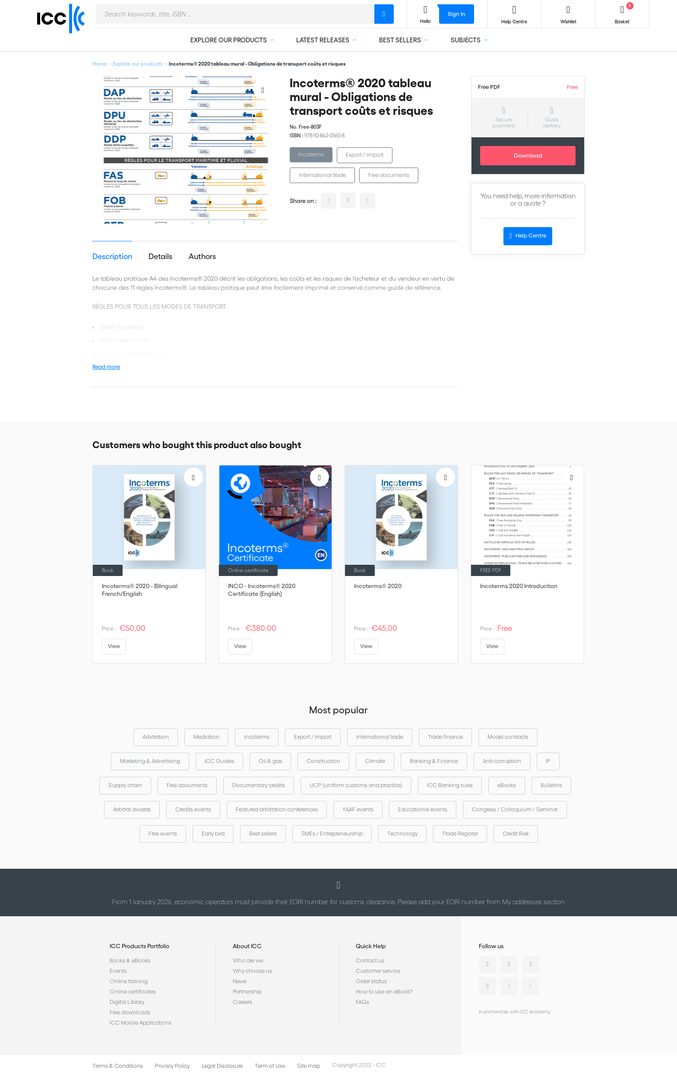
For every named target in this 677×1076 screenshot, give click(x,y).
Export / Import (364, 155)
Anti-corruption (502, 761)
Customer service (378, 971)
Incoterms (311, 154)
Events (118, 971)
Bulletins (551, 785)
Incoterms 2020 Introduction (518, 585)
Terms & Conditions (117, 1066)
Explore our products (137, 63)
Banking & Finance (434, 761)
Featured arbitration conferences (277, 809)
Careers (242, 1002)
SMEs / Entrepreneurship (332, 833)
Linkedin (487, 964)
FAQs (362, 1002)
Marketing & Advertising (150, 761)
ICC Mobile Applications (140, 1022)
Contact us (370, 960)
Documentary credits (258, 785)
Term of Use (270, 1066)
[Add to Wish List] (262, 89)
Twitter (509, 964)
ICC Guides (219, 761)
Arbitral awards (132, 809)
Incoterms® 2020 (378, 585)
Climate (375, 761)
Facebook (530, 964)
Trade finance (445, 737)
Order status (371, 981)
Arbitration (155, 737)
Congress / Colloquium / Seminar (515, 809)
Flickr (530, 986)
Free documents (388, 175)
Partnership (247, 991)
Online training (129, 981)
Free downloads (130, 1012)
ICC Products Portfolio (139, 946)
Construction (323, 761)
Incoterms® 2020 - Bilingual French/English (139, 589)
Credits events (193, 809)
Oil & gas (270, 761)
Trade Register (460, 833)
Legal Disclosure (222, 1066)
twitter (348, 200)
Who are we (248, 960)
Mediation (206, 737)
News (240, 981)
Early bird (213, 833)
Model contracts (507, 737)
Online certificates (133, 991)
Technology (402, 833)
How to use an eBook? (384, 991)
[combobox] (235, 14)
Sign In (456, 14)
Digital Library (127, 1002)
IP (548, 761)
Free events (163, 833)
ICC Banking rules (450, 785)
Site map (308, 1066)
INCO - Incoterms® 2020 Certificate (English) (261, 589)
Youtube (509, 986)
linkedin (328, 201)
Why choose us (252, 971)
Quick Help (371, 946)
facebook (367, 201)
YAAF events (357, 809)
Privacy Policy (172, 1066)
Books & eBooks (130, 960)
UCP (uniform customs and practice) (356, 785)
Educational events (422, 809)
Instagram (487, 986)
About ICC (247, 946)
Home (99, 63)
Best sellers (263, 833)
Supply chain (125, 785)
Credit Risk (516, 833)
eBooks (506, 785)
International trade (322, 175)
